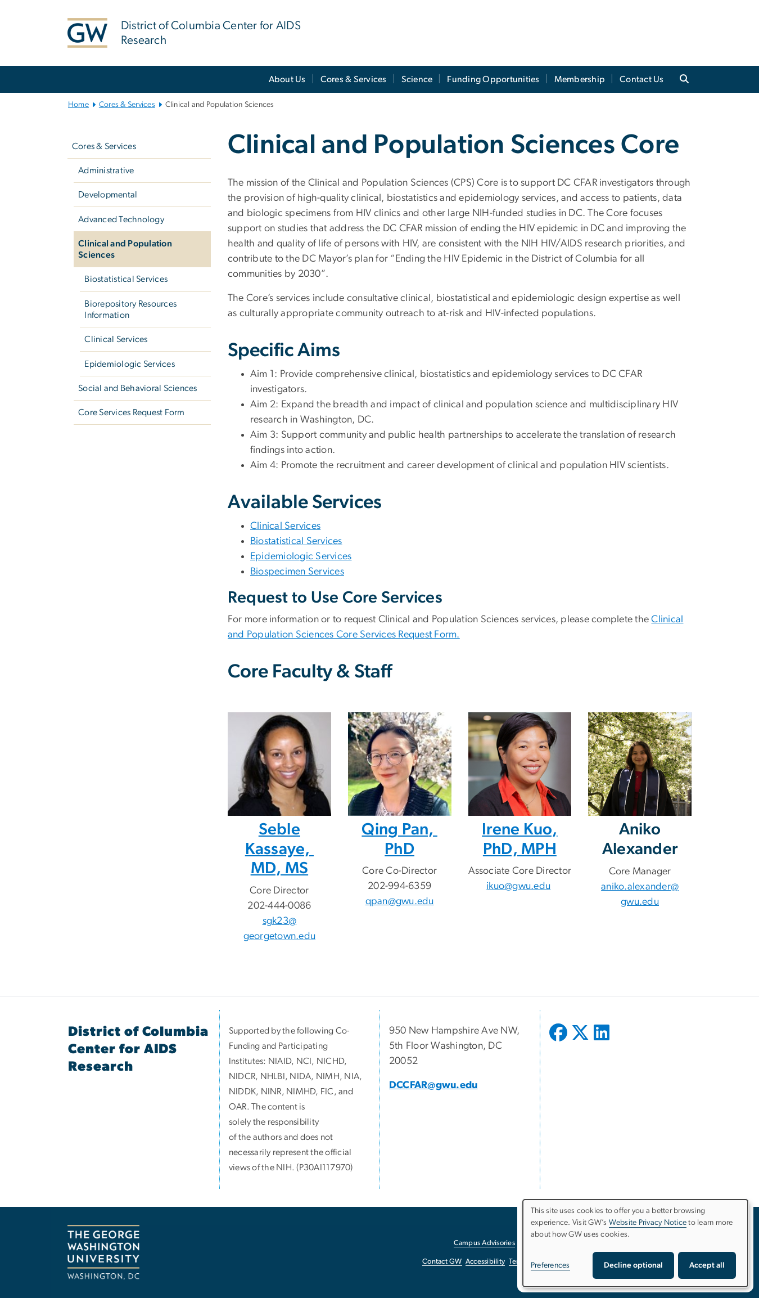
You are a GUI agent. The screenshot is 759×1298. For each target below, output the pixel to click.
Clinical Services (115, 339)
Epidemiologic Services (129, 364)
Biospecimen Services (297, 572)
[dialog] (635, 1243)
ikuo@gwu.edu (518, 886)
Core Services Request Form (131, 412)
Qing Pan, (399, 829)
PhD (399, 849)
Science (417, 79)
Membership (580, 79)
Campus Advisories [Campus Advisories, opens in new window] (484, 1243)
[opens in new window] (559, 1040)
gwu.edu (640, 902)
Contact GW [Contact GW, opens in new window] (442, 1261)
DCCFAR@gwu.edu (433, 1085)
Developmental (107, 194)
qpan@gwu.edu (399, 901)
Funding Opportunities (493, 79)
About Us (287, 79)
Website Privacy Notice (648, 1223)
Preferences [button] (550, 1265)
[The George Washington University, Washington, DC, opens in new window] (103, 1252)
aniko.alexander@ (640, 887)
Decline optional (633, 1265)
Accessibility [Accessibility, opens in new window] (485, 1261)
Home (78, 105)
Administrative (106, 170)
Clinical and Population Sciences (125, 249)
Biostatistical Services (126, 279)
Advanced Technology (121, 219)
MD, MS (280, 868)
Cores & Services (353, 79)
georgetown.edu (279, 936)
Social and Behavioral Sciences (137, 388)
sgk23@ (280, 921)
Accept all (707, 1265)
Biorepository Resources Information (130, 309)
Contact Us (642, 79)
